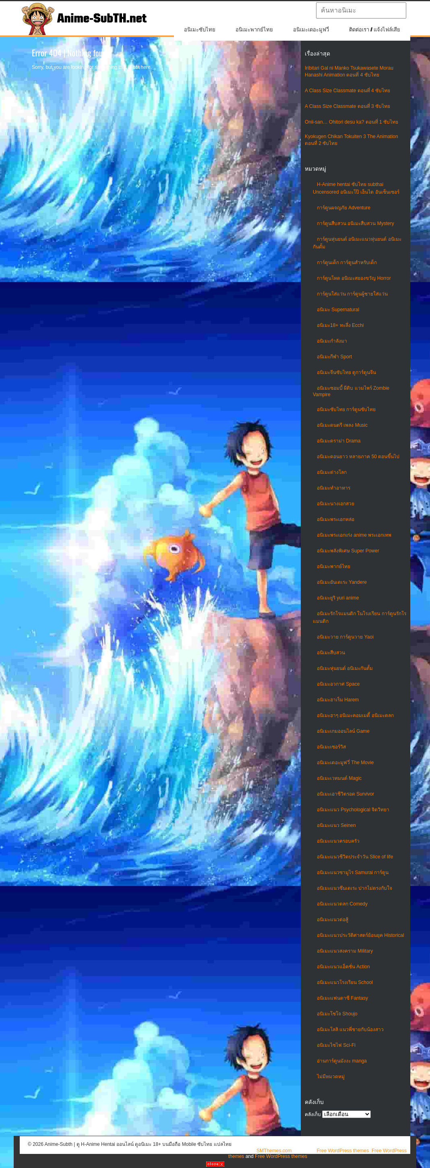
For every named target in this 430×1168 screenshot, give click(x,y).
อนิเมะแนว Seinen (336, 825)
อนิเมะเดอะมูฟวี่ (311, 29)
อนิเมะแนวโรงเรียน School (345, 982)
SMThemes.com (273, 1151)
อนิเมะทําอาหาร (333, 488)
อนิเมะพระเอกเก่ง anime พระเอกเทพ (354, 535)
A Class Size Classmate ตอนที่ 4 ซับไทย (347, 90)
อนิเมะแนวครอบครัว (338, 841)
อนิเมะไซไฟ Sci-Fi (336, 1045)
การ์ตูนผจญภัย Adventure (343, 208)
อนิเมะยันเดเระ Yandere (342, 582)
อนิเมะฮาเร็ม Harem (338, 700)
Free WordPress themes (342, 1151)
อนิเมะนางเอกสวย (335, 503)
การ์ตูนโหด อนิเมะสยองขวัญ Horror (354, 278)
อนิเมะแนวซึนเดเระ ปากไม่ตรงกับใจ (354, 888)
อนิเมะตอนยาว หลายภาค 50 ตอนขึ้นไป (358, 456)
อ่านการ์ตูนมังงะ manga (342, 1061)
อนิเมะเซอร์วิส (331, 747)
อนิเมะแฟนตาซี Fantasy (342, 998)
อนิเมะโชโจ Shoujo (337, 1014)
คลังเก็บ (313, 1114)
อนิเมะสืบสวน (331, 652)
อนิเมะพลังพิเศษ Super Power (348, 551)
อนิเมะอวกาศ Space (338, 684)
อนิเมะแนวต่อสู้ (332, 919)
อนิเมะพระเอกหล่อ (335, 519)
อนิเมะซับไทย (199, 29)
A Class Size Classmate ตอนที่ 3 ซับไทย (347, 106)
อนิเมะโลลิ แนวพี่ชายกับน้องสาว (350, 1029)
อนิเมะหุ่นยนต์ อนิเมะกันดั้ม (345, 668)
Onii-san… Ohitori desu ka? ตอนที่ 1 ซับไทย (351, 122)
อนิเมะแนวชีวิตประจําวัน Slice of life (355, 857)
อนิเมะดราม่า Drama (338, 441)
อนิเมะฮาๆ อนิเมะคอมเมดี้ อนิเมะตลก (355, 715)
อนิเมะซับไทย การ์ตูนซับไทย (346, 409)
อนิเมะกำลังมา (332, 341)
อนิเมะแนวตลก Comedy (342, 904)
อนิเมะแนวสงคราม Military (345, 951)
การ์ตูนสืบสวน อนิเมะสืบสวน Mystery (355, 223)
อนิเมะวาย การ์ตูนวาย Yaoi (345, 637)
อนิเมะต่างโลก (332, 472)
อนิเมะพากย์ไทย (254, 29)
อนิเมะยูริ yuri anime (338, 598)
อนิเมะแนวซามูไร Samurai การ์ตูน (353, 872)
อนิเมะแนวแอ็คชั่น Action (343, 967)
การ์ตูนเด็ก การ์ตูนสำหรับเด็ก (347, 262)
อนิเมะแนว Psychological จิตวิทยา (353, 809)
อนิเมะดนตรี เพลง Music (342, 425)
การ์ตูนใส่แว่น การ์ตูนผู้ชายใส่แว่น (352, 294)
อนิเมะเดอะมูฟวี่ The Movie (345, 762)
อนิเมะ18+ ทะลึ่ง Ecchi (340, 325)
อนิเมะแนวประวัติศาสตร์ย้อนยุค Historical (360, 935)
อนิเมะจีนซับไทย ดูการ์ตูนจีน (346, 372)
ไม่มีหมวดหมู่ (331, 1076)
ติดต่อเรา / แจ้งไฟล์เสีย (374, 29)
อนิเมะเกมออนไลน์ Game (343, 731)
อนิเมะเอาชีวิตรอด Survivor (345, 794)
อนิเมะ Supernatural (338, 309)
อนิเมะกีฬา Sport (334, 357)
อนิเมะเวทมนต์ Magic (339, 778)
